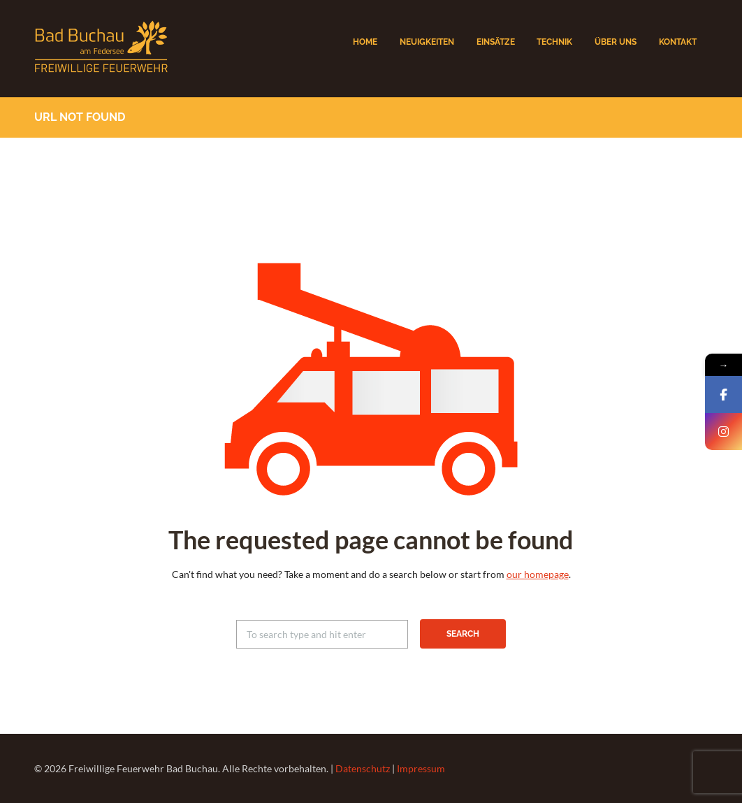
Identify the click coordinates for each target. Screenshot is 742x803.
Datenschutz (362, 768)
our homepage (538, 574)
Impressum (421, 768)
